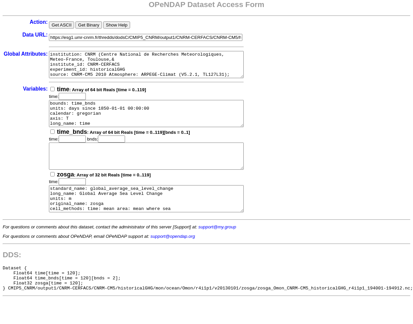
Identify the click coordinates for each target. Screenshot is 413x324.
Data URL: (35, 35)
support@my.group (217, 247)
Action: (39, 22)
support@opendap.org (173, 256)
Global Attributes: (26, 54)
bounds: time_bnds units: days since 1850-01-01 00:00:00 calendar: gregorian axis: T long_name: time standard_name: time (158, 121)
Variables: (35, 94)
